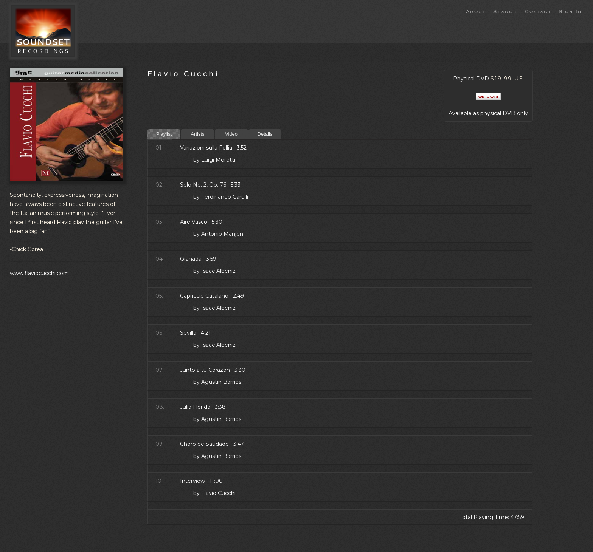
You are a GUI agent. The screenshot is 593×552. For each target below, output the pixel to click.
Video (231, 134)
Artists (197, 134)
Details (265, 134)
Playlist (164, 134)
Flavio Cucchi (183, 74)
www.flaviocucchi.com (39, 273)
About (476, 11)
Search (505, 11)
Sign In (570, 11)
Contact (538, 11)
